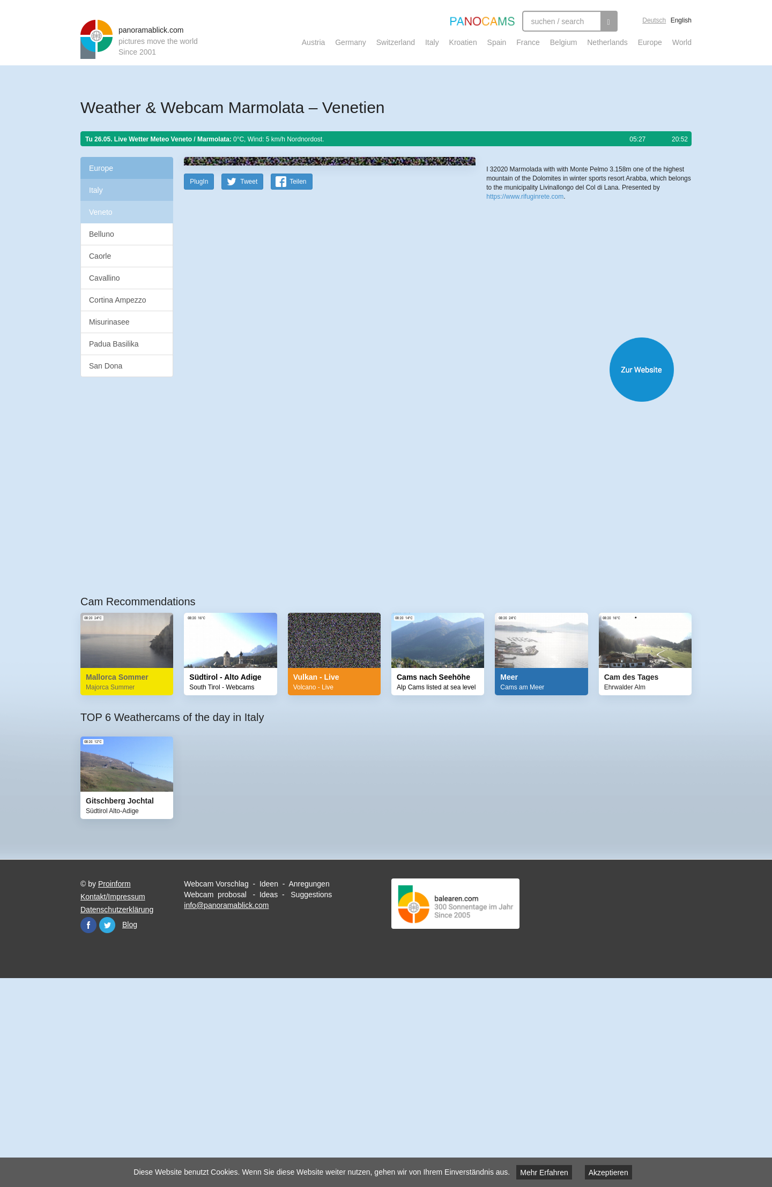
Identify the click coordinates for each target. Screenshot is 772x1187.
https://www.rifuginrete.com (524, 369)
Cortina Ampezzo (117, 300)
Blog (129, 1133)
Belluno (101, 234)
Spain (497, 42)
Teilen (298, 390)
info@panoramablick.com (226, 1114)
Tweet (248, 390)
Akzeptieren (608, 1172)
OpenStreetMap (556, 325)
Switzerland (395, 42)
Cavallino (104, 278)
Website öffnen (424, 578)
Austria (313, 42)
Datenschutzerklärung (116, 1118)
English (681, 20)
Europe (650, 42)
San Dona (105, 366)
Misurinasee (109, 322)
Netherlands (607, 42)
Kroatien (463, 42)
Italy (432, 42)
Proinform (114, 1092)
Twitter (107, 1134)
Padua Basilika (114, 344)
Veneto (101, 212)
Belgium (563, 42)
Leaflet (522, 325)
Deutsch (654, 20)
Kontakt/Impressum (112, 1105)
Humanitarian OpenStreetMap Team (650, 325)
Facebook (88, 1134)
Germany (350, 42)
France (528, 42)
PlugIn (199, 390)
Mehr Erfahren (544, 1172)
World (682, 42)
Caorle (100, 256)
